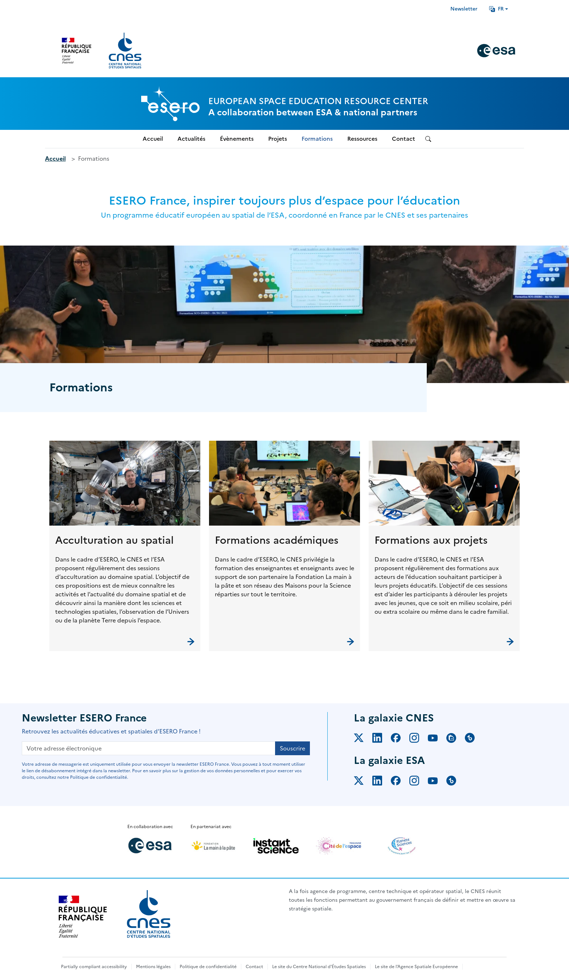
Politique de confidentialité (208, 966)
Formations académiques (277, 540)
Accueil (55, 158)
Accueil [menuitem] (153, 139)
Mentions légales (153, 966)
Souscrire (292, 748)
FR (496, 9)
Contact (254, 966)
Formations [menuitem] (317, 139)
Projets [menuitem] (277, 139)
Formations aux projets (431, 540)
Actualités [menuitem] (191, 139)
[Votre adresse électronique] (148, 748)
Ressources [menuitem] (362, 139)
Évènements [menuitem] (237, 139)
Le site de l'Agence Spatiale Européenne (416, 966)
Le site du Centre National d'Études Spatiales (319, 966)
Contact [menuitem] (403, 139)
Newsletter (464, 9)
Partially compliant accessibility (94, 966)
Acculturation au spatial (114, 540)
